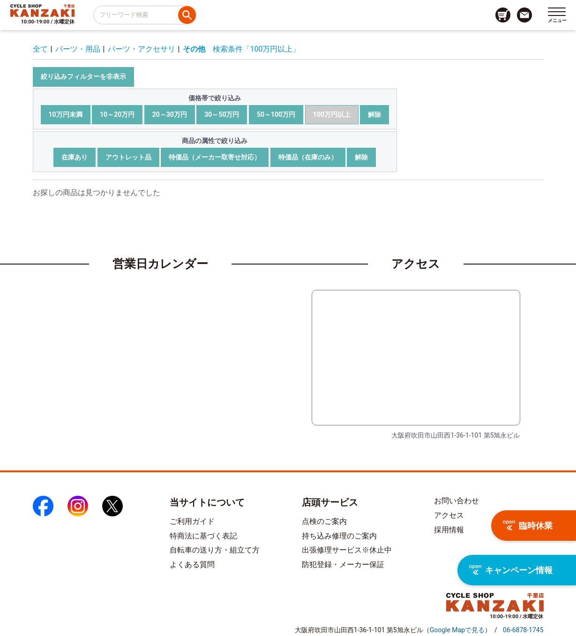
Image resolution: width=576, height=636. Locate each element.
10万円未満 (65, 114)
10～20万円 (117, 114)
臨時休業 (528, 525)
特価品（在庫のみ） (307, 157)
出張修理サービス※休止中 (347, 549)
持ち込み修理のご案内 (339, 535)
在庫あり (74, 157)
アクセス (449, 515)
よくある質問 (192, 564)
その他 (194, 49)
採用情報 (449, 529)
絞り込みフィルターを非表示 (83, 76)
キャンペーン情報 (511, 570)
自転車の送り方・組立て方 (215, 549)
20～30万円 (169, 114)
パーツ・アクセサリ (141, 49)
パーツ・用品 (77, 49)
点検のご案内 (324, 521)
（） (457, 630)
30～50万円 (221, 114)
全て (40, 49)
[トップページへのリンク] (42, 10)
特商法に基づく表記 (203, 535)
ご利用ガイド (192, 521)
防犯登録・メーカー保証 (343, 564)
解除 (374, 114)
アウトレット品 (128, 157)
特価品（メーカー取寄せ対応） (215, 157)
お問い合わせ (456, 500)
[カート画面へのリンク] (502, 15)
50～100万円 (276, 114)
